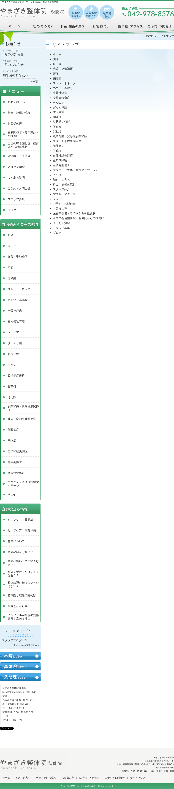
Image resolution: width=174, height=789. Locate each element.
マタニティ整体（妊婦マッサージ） (23, 483)
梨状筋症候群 (16, 375)
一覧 (35, 81)
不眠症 (12, 440)
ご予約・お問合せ (159, 28)
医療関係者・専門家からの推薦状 (23, 134)
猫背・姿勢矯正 (18, 256)
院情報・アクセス (130, 28)
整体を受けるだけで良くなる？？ (23, 573)
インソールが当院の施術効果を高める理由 (23, 617)
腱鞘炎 (12, 386)
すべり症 (13, 353)
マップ (57, 198)
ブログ (12, 210)
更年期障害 (15, 462)
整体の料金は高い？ (20, 552)
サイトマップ (137, 777)
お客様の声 (101, 28)
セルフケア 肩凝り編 (22, 530)
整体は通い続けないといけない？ (23, 584)
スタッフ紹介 (16, 166)
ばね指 (12, 397)
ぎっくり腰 (15, 343)
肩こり (12, 245)
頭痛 (10, 267)
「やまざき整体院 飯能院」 (86, 786)
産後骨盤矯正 (16, 472)
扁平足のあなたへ (15, 75)
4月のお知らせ (13, 64)
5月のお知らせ (13, 54)
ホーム (14, 28)
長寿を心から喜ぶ (19, 606)
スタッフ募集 (16, 199)
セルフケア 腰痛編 (20, 519)
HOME (149, 36)
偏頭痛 (12, 278)
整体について (16, 541)
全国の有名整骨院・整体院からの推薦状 (23, 145)
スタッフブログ (12, 640)
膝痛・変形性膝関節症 (22, 418)
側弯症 (12, 364)
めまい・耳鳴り (18, 299)
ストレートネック (19, 289)
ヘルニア (13, 332)
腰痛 (10, 235)
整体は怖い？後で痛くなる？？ (23, 563)
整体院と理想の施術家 (22, 595)
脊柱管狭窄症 (16, 321)
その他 (12, 494)
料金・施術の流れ (72, 28)
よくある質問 (16, 177)
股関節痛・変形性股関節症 (23, 408)
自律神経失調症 (18, 451)
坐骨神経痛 (15, 310)
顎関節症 (13, 429)
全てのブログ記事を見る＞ (26, 645)
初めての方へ (43, 28)
